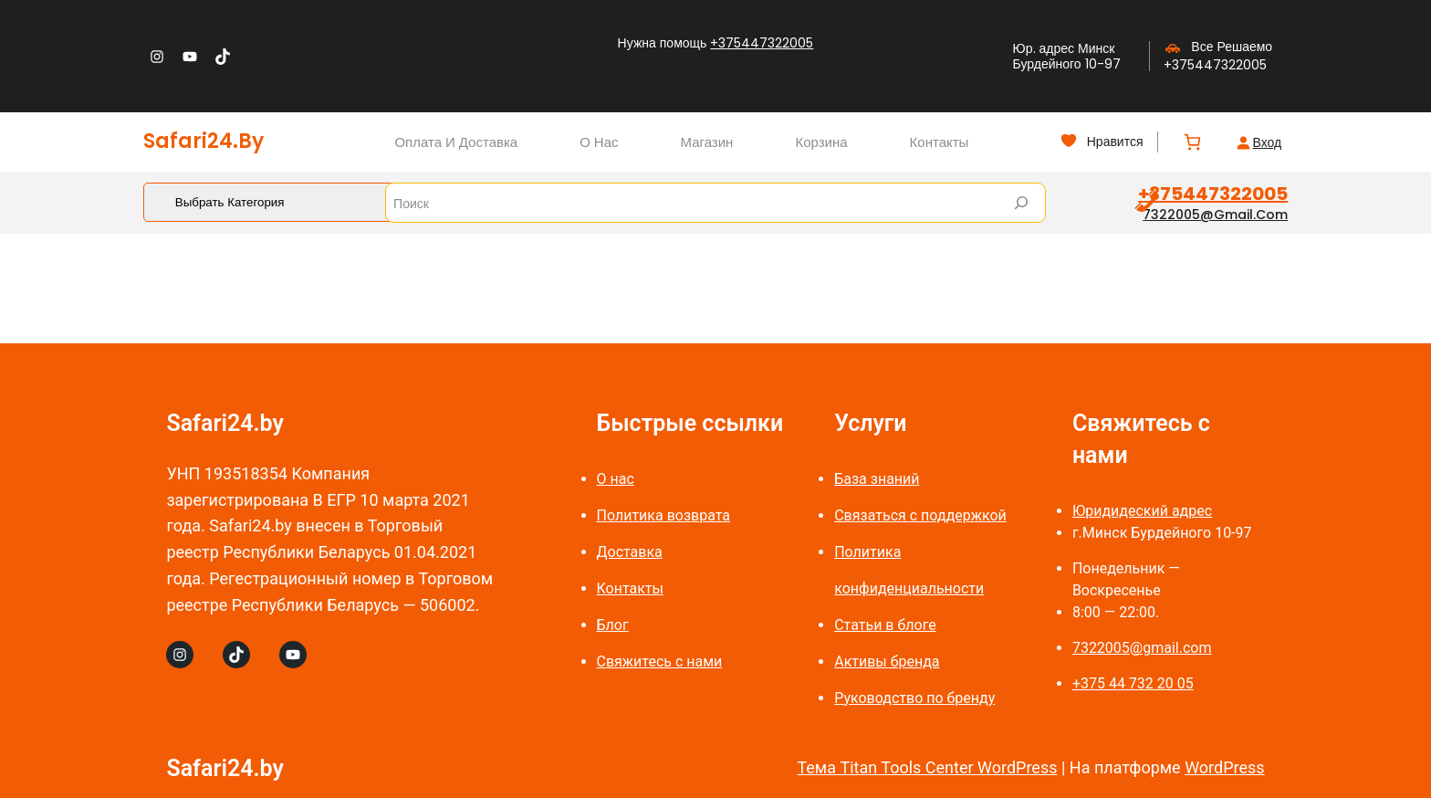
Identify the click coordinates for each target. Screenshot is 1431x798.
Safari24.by (203, 141)
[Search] (1021, 202)
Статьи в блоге (885, 625)
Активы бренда (886, 661)
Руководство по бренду (914, 698)
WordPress (1224, 767)
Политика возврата (664, 515)
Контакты (630, 588)
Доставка (630, 552)
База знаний (876, 479)
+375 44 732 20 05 (1133, 683)
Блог (613, 625)
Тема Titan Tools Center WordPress (927, 767)
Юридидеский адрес (1142, 511)
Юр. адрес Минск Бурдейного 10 (1064, 56)
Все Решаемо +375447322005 (1218, 55)
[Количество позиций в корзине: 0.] (1192, 142)
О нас (615, 479)
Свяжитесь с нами (660, 661)
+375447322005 (761, 43)
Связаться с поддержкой (920, 515)
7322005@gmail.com (1215, 214)
